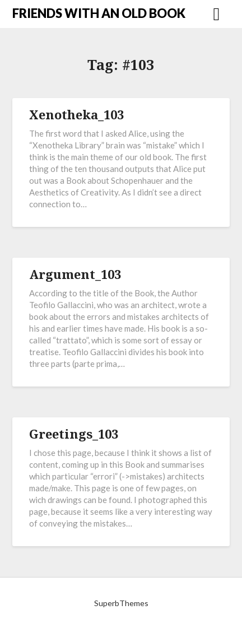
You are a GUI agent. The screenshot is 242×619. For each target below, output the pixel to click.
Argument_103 (75, 274)
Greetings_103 (73, 433)
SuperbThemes (121, 603)
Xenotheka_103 (76, 114)
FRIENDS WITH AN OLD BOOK (98, 13)
